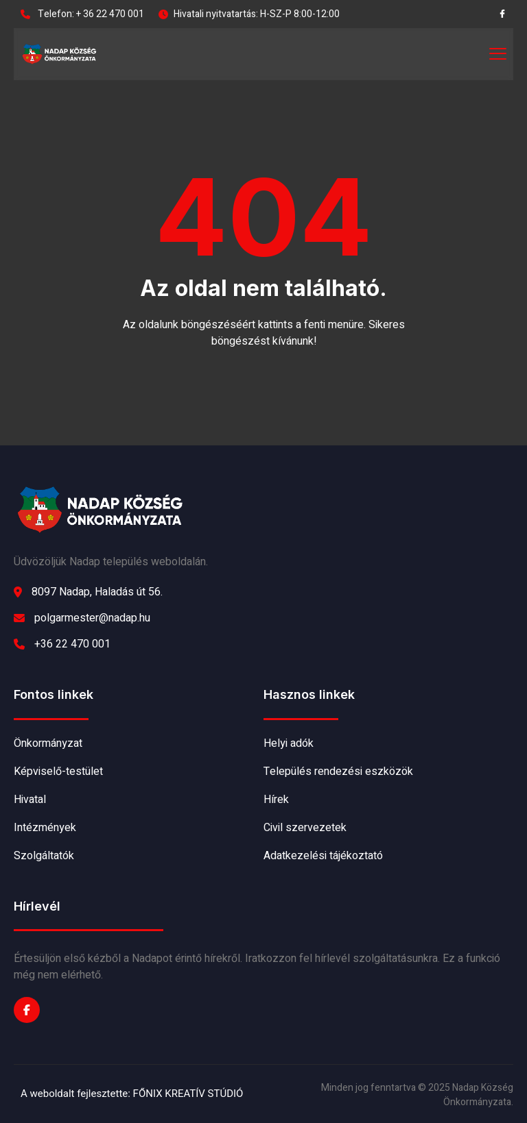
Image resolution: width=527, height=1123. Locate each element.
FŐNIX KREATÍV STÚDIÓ (188, 1093)
